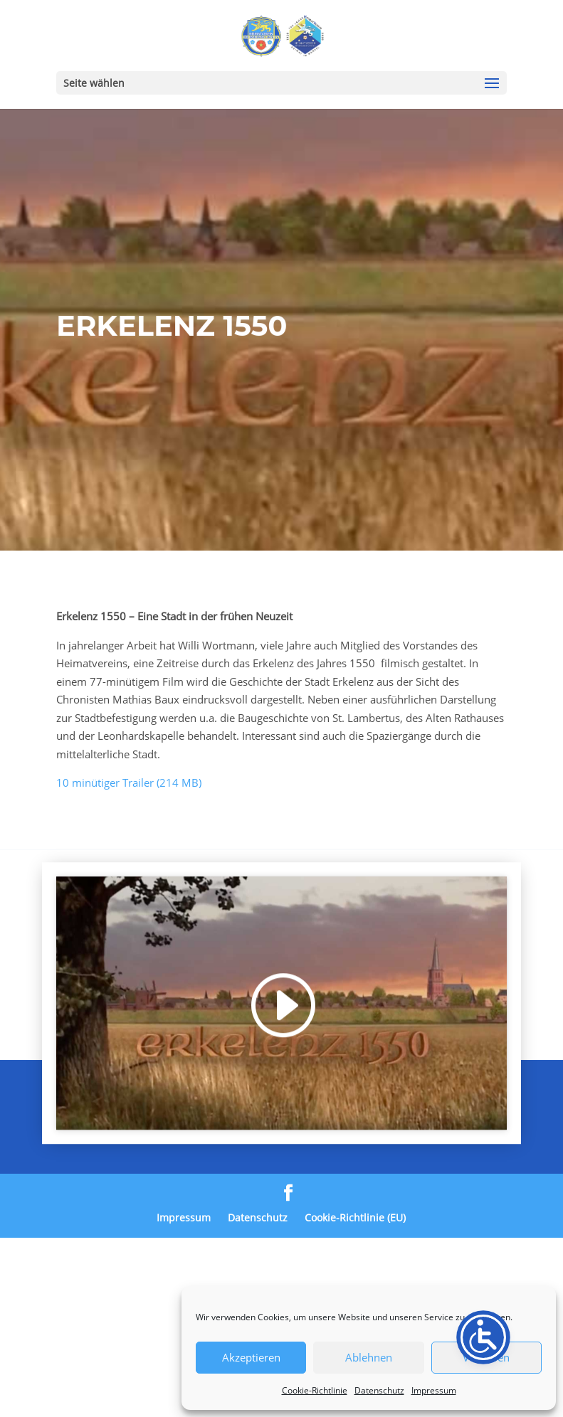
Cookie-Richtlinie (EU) (355, 1217)
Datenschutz (379, 1390)
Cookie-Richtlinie (314, 1390)
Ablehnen (368, 1357)
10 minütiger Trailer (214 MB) (128, 782)
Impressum (433, 1390)
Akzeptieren (251, 1357)
